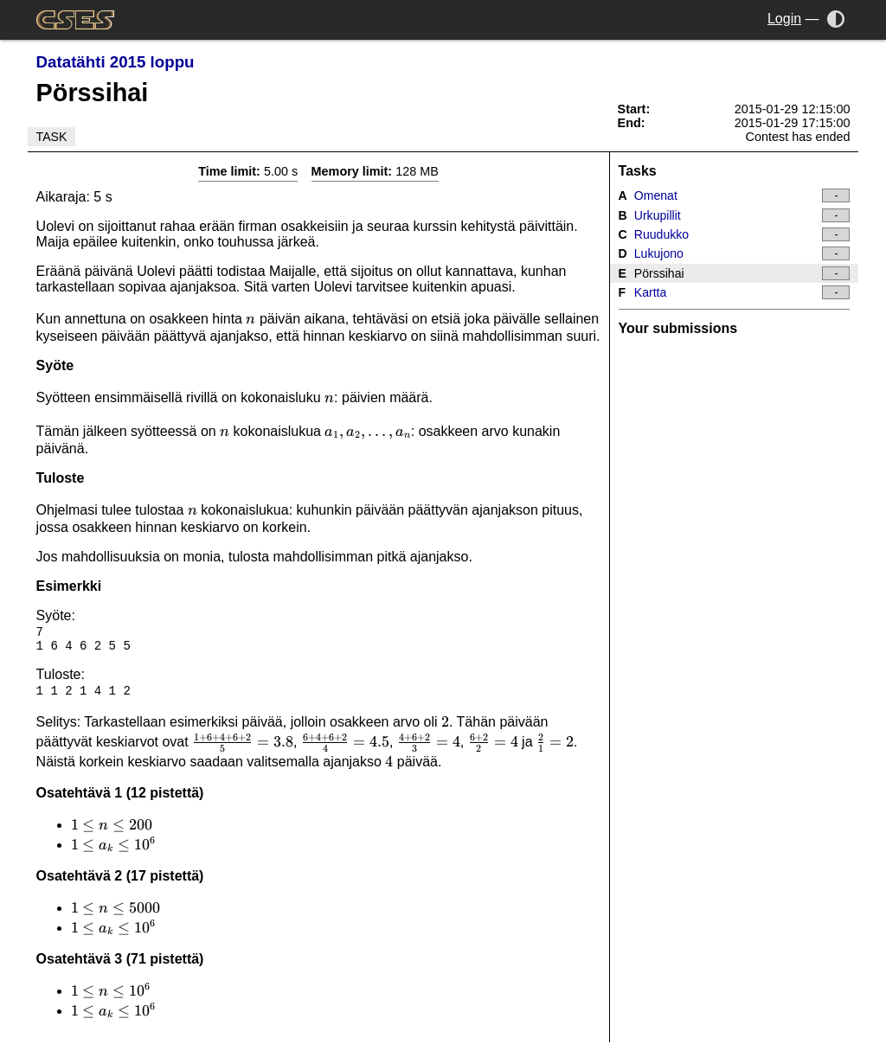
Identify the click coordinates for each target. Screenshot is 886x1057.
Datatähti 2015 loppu (115, 62)
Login (784, 18)
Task (51, 137)
